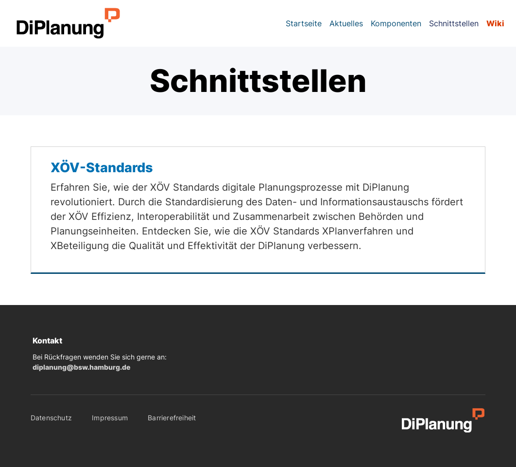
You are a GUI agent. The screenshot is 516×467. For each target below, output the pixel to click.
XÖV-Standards (102, 168)
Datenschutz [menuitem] (51, 418)
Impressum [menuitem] (110, 418)
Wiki (495, 23)
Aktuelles (346, 23)
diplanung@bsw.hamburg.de (81, 367)
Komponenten (396, 23)
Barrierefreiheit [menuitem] (172, 418)
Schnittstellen (454, 23)
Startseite (304, 23)
